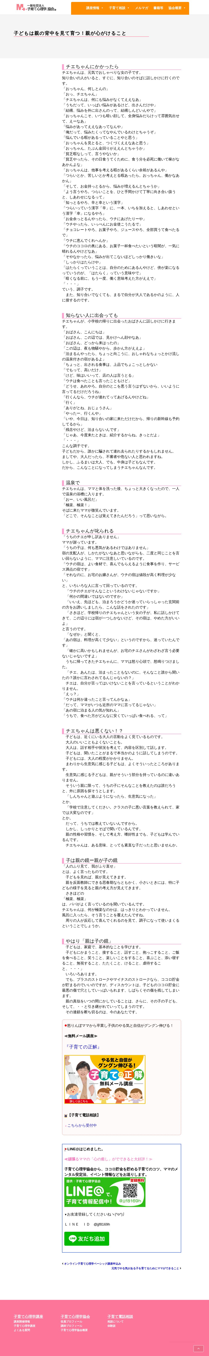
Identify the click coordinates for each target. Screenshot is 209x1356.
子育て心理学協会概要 (74, 1330)
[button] (102, 8)
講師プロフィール (71, 1325)
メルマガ (141, 8)
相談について (115, 1321)
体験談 (111, 1325)
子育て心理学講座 (24, 1325)
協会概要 (177, 8)
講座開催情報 (22, 1321)
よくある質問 (22, 1330)
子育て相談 (119, 8)
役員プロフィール (71, 1321)
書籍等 (158, 8)
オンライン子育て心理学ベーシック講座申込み (92, 1263)
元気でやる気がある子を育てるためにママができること (145, 1268)
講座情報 (95, 8)
